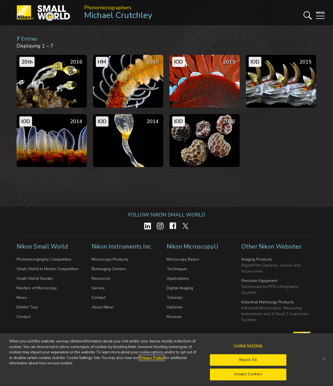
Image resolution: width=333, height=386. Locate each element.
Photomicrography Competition (44, 259)
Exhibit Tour (27, 307)
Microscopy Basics (183, 259)
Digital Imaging (180, 288)
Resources (101, 278)
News (22, 297)
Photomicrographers (107, 7)
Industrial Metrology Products (267, 302)
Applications (178, 278)
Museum (174, 316)
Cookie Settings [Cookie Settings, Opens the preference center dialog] (248, 349)
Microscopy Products (110, 259)
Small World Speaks (35, 278)
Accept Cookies (248, 378)
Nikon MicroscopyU (192, 246)
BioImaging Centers (109, 269)
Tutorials (175, 297)
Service (98, 288)
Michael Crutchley (118, 15)
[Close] (324, 362)
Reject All (248, 363)
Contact (24, 316)
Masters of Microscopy (37, 288)
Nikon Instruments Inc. (122, 246)
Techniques (177, 269)
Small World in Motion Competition (48, 269)
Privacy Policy (151, 361)
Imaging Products (256, 259)
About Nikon (103, 307)
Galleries (175, 307)
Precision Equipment (259, 280)
